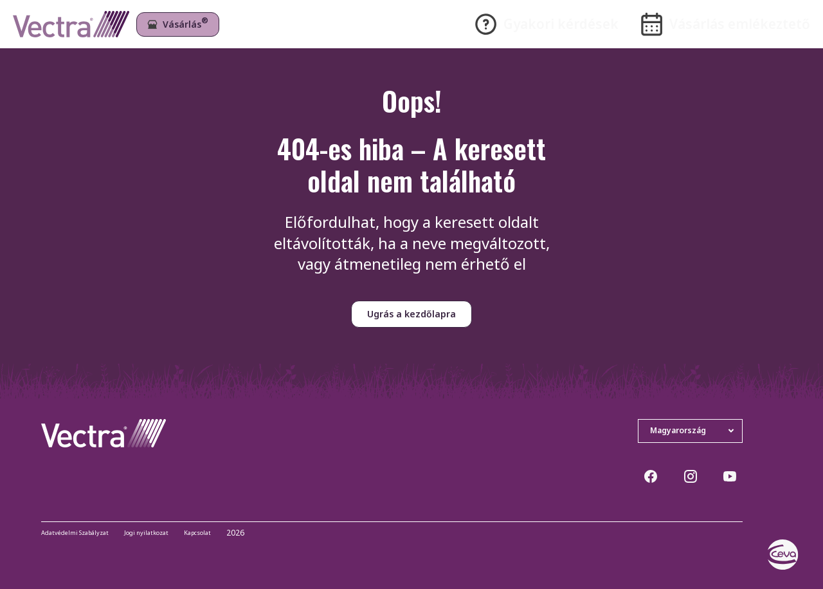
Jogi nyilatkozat (171, 533)
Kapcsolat (233, 533)
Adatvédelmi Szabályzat (85, 533)
